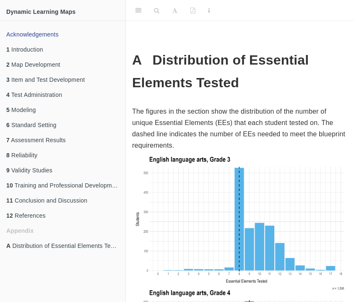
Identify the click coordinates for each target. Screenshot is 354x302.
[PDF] (193, 10)
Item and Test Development (45, 79)
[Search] (157, 10)
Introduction (24, 49)
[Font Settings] (175, 10)
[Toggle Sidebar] (138, 10)
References (26, 215)
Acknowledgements (32, 34)
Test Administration (34, 94)
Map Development (33, 64)
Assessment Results (36, 140)
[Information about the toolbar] (209, 10)
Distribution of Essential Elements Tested (64, 245)
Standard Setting (31, 125)
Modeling (21, 110)
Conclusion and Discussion (46, 200)
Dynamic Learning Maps (40, 11)
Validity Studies (29, 170)
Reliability (21, 155)
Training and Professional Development (63, 185)
